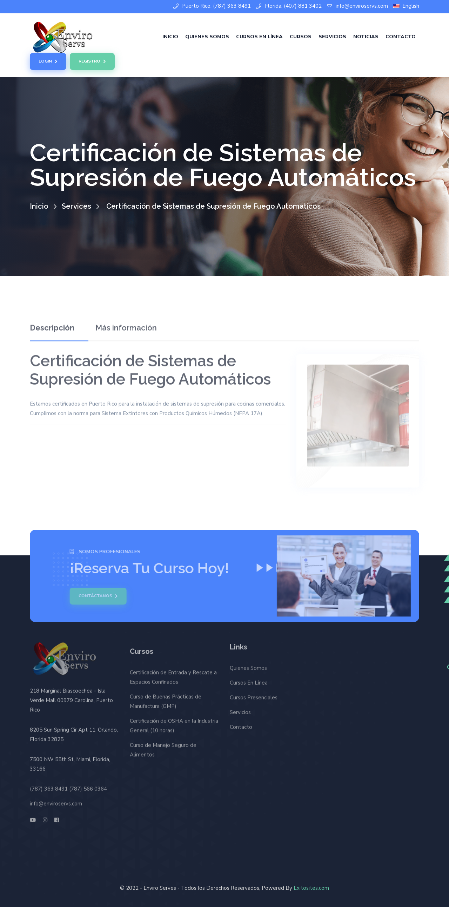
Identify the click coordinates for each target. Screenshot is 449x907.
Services (76, 206)
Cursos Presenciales (253, 695)
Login (48, 61)
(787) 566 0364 (88, 786)
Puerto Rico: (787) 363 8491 (212, 6)
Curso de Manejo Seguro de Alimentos (163, 752)
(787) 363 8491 (49, 786)
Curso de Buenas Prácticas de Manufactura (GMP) (165, 704)
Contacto (401, 36)
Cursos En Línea (259, 36)
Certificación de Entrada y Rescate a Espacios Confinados (173, 680)
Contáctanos (95, 596)
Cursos (300, 36)
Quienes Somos (207, 36)
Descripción (52, 325)
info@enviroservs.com (357, 6)
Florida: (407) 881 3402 (289, 6)
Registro (92, 61)
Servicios (332, 36)
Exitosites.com (311, 888)
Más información (126, 325)
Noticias (365, 36)
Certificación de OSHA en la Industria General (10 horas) (174, 728)
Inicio (170, 36)
